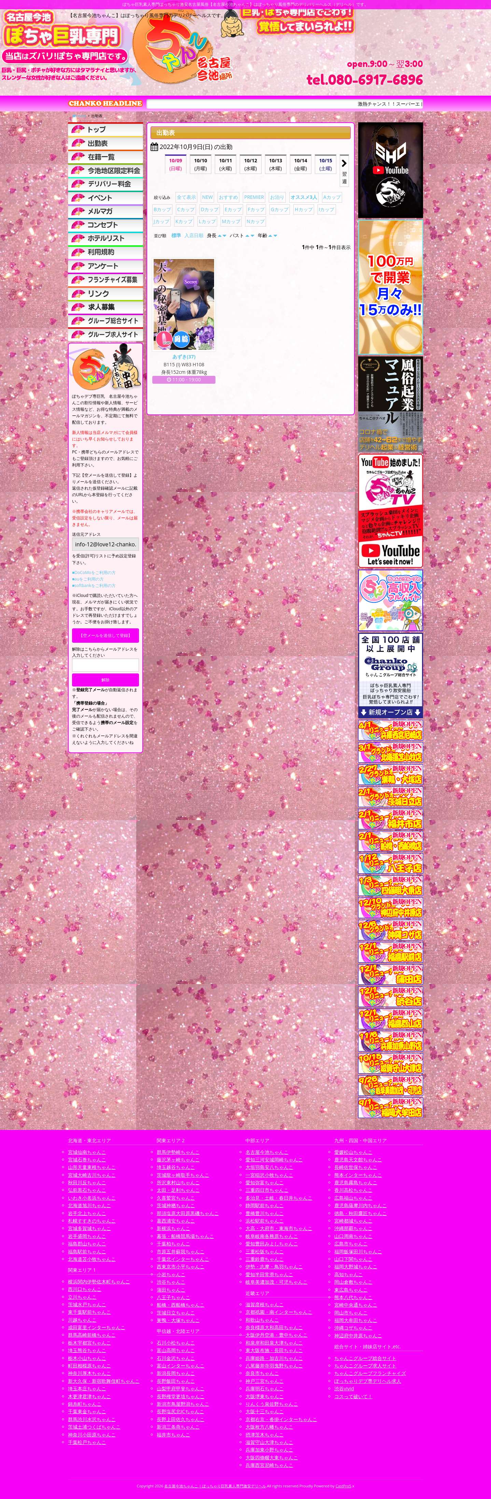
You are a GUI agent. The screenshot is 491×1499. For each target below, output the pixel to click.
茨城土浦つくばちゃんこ (94, 1426)
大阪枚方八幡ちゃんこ (269, 1426)
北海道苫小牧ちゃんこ (92, 1259)
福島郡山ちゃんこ (87, 1243)
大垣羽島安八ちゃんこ (269, 1167)
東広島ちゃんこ (351, 1289)
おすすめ (228, 197)
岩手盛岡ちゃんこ (87, 1236)
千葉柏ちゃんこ (173, 1243)
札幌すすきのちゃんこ (92, 1220)
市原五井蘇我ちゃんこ (181, 1251)
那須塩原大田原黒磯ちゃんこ (188, 1213)
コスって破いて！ (353, 1396)
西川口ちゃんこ (84, 1289)
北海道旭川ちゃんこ (89, 1205)
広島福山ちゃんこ (353, 1198)
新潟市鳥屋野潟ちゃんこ (183, 1404)
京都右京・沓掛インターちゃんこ (281, 1419)
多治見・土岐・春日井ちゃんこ (279, 1198)
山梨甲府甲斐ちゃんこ (181, 1388)
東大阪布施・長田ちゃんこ (274, 1350)
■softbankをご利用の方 (94, 585)
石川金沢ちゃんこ (176, 1358)
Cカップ (186, 209)
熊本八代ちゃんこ (353, 1297)
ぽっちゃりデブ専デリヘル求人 (367, 1381)
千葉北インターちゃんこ (183, 1259)
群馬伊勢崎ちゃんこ (178, 1152)
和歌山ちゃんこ (262, 1320)
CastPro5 (343, 1485)
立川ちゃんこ (82, 1297)
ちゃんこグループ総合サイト (365, 1358)
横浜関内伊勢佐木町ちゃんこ (99, 1281)
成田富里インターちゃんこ (96, 1327)
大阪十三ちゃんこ (265, 1411)
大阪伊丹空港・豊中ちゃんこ (277, 1335)
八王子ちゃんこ (173, 1297)
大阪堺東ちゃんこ (265, 1396)
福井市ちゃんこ (173, 1434)
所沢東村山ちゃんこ (178, 1182)
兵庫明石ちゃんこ (265, 1388)
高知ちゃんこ (348, 1274)
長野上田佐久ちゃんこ (181, 1419)
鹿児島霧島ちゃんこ (355, 1182)
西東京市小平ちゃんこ (181, 1266)
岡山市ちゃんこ (351, 1312)
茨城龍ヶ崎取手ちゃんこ (183, 1175)
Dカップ (210, 209)
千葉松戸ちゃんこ (87, 1442)
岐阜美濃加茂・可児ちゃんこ (277, 1282)
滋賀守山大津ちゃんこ (269, 1442)
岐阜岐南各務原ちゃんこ (272, 1236)
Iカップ (327, 209)
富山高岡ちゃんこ (176, 1350)
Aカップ (332, 197)
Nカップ (256, 221)
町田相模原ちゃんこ (89, 1365)
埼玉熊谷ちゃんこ (87, 1350)
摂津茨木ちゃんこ (265, 1434)
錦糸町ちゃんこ (84, 1404)
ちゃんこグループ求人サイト (365, 1365)
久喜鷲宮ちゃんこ (176, 1198)
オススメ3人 (304, 197)
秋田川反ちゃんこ (87, 1182)
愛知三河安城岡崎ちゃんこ (274, 1159)
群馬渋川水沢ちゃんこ (92, 1419)
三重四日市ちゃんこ (267, 1190)
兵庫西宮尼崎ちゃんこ (269, 1465)
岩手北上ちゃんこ (87, 1213)
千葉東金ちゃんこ (87, 1411)
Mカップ (231, 221)
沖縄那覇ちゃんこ (353, 1228)
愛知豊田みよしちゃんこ (272, 1243)
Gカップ (280, 209)
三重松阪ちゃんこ (265, 1251)
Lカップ (207, 221)
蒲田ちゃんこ (171, 1289)
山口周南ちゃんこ (353, 1236)
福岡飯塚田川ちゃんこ (358, 1251)
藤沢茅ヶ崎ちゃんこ (178, 1159)
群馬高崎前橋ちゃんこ (92, 1335)
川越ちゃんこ (82, 1320)
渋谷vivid (344, 1388)
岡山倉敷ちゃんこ (353, 1282)
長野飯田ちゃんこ (176, 1381)
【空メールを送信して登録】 (105, 635)
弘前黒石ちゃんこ (87, 1190)
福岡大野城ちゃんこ (355, 1266)
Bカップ (162, 209)
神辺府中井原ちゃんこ (358, 1335)
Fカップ (256, 209)
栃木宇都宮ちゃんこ (89, 1342)
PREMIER (254, 197)
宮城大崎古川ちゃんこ (92, 1175)
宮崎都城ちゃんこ (353, 1220)
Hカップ (303, 209)
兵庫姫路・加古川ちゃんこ (274, 1358)
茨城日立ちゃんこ (176, 1312)
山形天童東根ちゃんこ (92, 1167)
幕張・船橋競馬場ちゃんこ (185, 1236)
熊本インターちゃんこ (358, 1175)
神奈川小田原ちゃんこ (92, 1434)
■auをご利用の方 (88, 579)
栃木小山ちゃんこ (87, 1358)
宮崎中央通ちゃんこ (355, 1305)
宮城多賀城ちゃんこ (89, 1228)
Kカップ (184, 221)
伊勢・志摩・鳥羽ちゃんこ (274, 1266)
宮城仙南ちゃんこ (87, 1152)
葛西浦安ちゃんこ (176, 1220)
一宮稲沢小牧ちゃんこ (269, 1175)
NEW (207, 197)
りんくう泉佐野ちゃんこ (272, 1404)
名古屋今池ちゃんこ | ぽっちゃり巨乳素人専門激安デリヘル (215, 1485)
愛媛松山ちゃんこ (353, 1152)
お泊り (277, 197)
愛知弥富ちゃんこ (265, 1182)
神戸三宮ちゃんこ (265, 1381)
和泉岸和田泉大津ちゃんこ (274, 1342)
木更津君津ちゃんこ (89, 1396)
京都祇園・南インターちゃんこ (279, 1312)
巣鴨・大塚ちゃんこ (178, 1320)
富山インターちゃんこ (181, 1365)
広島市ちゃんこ (351, 1243)
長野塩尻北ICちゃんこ (180, 1411)
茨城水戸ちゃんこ (87, 1304)
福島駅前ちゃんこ (87, 1251)
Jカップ (161, 221)
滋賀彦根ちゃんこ (265, 1304)
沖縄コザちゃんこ (353, 1327)
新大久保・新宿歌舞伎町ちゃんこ (104, 1381)
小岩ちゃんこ (171, 1274)
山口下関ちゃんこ (353, 1259)
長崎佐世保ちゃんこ (355, 1167)
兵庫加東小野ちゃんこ (269, 1449)
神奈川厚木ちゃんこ (89, 1373)
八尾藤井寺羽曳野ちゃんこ (274, 1365)
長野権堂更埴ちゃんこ (181, 1396)
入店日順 (194, 235)
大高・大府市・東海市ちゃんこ (279, 1228)
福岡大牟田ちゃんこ (355, 1320)
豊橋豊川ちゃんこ (265, 1213)
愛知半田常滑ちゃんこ (269, 1274)
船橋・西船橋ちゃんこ (181, 1305)
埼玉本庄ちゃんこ (87, 1388)
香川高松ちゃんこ (353, 1190)
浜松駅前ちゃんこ (265, 1220)
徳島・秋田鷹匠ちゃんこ (360, 1213)
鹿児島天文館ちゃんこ (358, 1159)
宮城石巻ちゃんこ (87, 1159)
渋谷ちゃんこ (171, 1282)
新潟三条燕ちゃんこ (178, 1426)
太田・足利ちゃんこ (178, 1190)
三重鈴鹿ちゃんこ (265, 1259)
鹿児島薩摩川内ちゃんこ (360, 1205)
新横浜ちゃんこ (173, 1228)
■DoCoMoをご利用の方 (94, 572)
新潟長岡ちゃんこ (176, 1373)
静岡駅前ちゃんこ (265, 1205)
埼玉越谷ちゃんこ (176, 1167)
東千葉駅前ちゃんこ (89, 1312)
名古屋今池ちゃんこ (267, 1152)
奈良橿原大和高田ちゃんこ (274, 1327)
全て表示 (186, 197)
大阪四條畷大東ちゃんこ (272, 1457)
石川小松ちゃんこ (176, 1342)
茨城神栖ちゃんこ (176, 1205)
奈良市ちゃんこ (262, 1373)
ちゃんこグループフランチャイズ (370, 1373)
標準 (176, 235)
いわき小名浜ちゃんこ (92, 1198)
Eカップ (233, 209)
